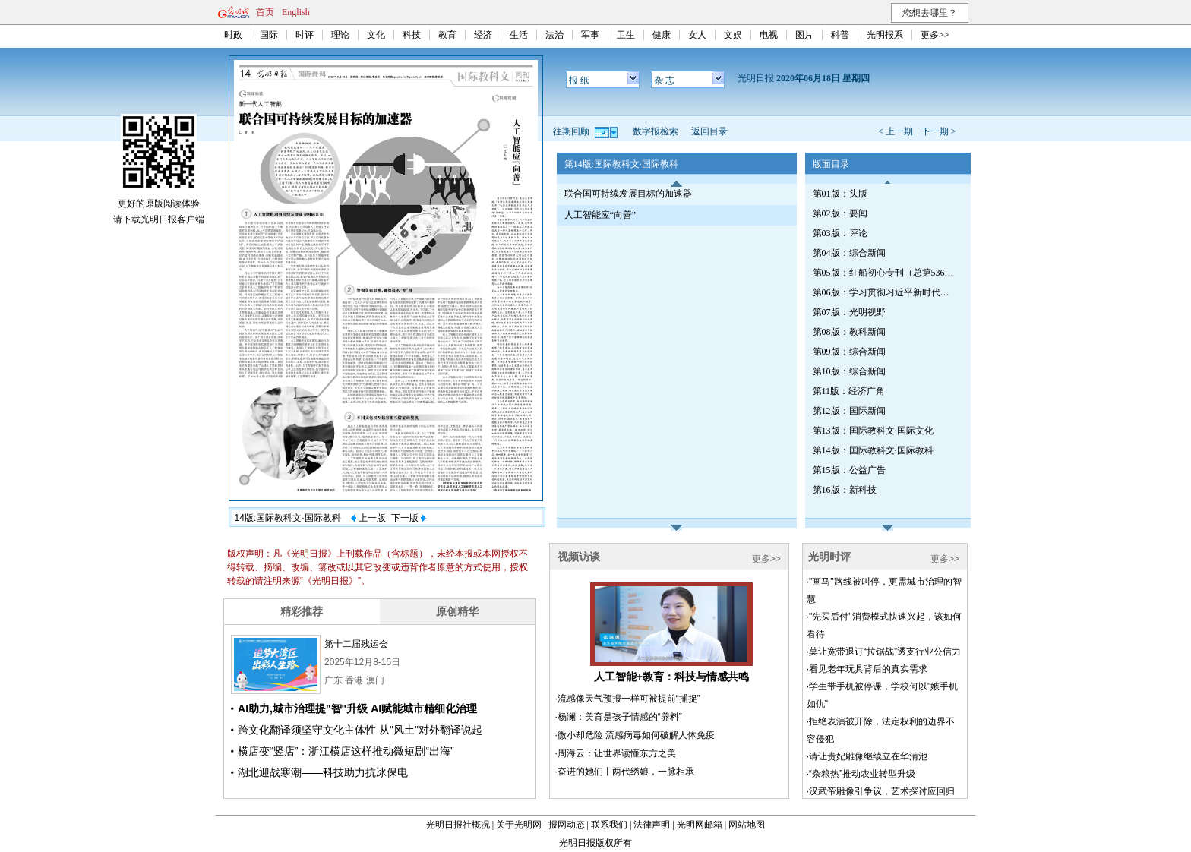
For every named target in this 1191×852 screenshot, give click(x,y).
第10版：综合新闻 (849, 371)
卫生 (626, 35)
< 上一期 (895, 131)
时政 (233, 35)
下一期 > (938, 131)
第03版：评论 (840, 233)
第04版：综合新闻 (849, 253)
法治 (554, 35)
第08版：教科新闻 (849, 332)
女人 (697, 35)
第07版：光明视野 (849, 312)
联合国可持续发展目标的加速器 (628, 193)
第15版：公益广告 (849, 470)
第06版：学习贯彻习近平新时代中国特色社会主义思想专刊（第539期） (885, 292)
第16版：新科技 (845, 489)
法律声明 (651, 824)
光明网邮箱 (699, 824)
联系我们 (609, 824)
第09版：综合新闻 (849, 351)
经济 (483, 35)
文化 (376, 35)
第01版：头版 (840, 193)
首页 (265, 12)
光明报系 (885, 35)
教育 (447, 35)
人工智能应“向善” (600, 215)
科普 (840, 35)
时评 (304, 35)
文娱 (733, 35)
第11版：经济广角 (849, 391)
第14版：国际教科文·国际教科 (873, 450)
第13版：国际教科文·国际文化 (873, 430)
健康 (661, 35)
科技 (412, 35)
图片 (804, 35)
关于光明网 (519, 824)
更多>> (935, 35)
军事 (590, 35)
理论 (340, 35)
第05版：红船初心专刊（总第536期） (885, 272)
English (296, 12)
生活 (519, 35)
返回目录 (709, 131)
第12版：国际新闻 (849, 410)
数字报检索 (655, 131)
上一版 (368, 518)
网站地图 (746, 824)
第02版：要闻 (840, 213)
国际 (269, 35)
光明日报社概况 (458, 824)
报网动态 (566, 824)
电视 (769, 35)
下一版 (408, 518)
